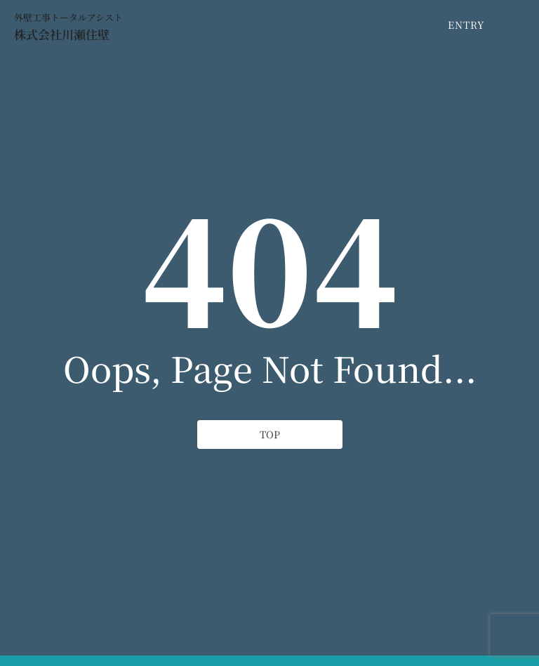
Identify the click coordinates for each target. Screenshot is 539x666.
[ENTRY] (464, 25)
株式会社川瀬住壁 (61, 34)
